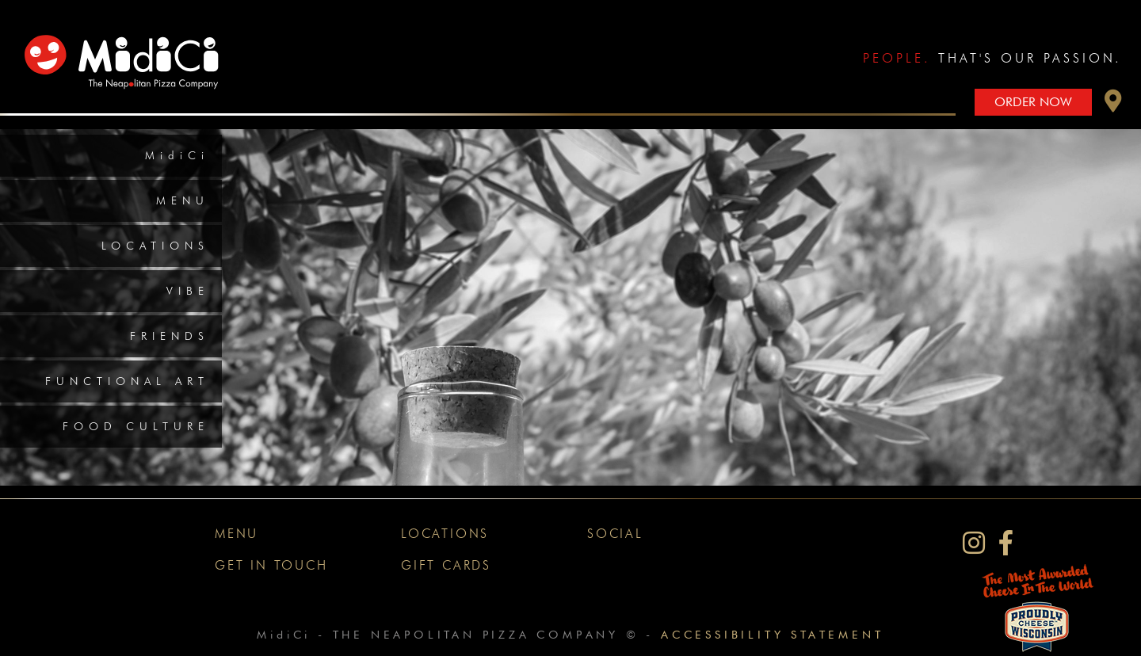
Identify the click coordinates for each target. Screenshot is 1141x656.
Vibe (187, 290)
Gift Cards (446, 565)
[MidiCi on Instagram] (974, 543)
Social (615, 533)
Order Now (1033, 101)
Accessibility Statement (772, 634)
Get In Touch (271, 565)
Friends (169, 336)
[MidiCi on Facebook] (1006, 543)
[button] (1113, 105)
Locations (155, 245)
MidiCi (177, 155)
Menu (182, 200)
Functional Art (127, 381)
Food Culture (136, 426)
